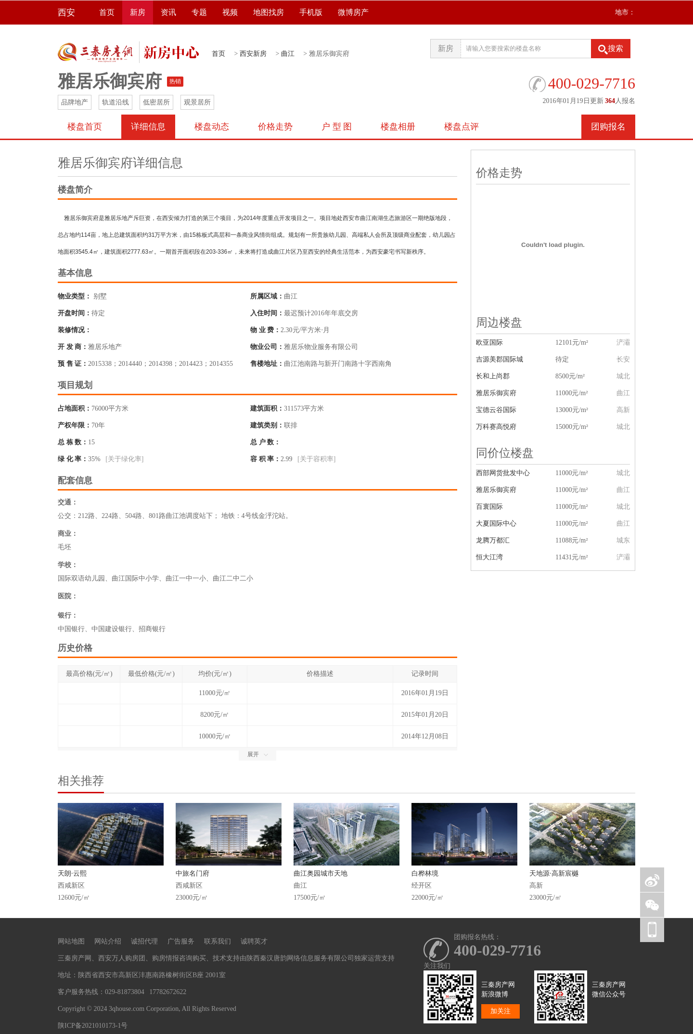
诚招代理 (144, 941)
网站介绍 (107, 941)
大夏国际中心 (496, 523)
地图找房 (268, 12)
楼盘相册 (398, 126)
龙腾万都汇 (493, 540)
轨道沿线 (115, 102)
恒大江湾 (489, 557)
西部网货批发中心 (503, 473)
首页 (107, 12)
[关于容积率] (316, 459)
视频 (230, 12)
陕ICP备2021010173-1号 (93, 1025)
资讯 (168, 12)
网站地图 (71, 941)
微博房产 (353, 12)
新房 (137, 12)
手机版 (310, 12)
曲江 (288, 53)
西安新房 (253, 53)
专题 (199, 12)
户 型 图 (336, 126)
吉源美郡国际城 (499, 359)
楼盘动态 (211, 126)
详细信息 (148, 126)
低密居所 (156, 102)
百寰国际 (489, 506)
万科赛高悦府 (496, 426)
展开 (257, 754)
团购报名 (608, 126)
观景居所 (197, 102)
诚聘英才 (254, 941)
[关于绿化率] (124, 459)
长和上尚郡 (493, 376)
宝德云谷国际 (496, 410)
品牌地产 (74, 102)
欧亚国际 (489, 342)
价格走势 (275, 126)
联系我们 (217, 941)
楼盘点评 (461, 126)
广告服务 (180, 941)
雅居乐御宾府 (496, 393)
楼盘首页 (84, 126)
